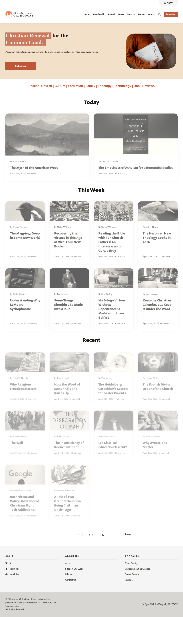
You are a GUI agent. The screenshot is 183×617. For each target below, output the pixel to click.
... (97, 534)
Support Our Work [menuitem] (74, 568)
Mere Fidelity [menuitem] (131, 563)
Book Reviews (144, 86)
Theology (105, 86)
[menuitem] (168, 3)
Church (46, 86)
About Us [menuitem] (69, 563)
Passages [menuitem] (129, 579)
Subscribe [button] (170, 14)
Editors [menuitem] (68, 574)
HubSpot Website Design (153, 605)
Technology (122, 86)
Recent (33, 86)
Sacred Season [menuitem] (132, 574)
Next (129, 534)
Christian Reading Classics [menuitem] (137, 568)
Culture (60, 86)
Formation (76, 86)
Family (90, 86)
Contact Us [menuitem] (70, 579)
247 (102, 534)
